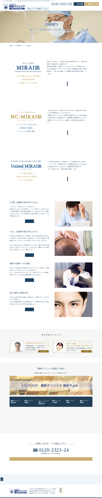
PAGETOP (4, 476)
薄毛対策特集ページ (73, 475)
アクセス (65, 485)
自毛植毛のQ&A (86, 475)
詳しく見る (29, 217)
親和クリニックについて (43, 473)
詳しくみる (67, 83)
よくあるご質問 (70, 8)
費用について (31, 475)
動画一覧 (88, 8)
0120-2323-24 (54, 446)
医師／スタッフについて (18, 475)
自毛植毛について (59, 8)
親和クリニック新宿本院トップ (17, 45)
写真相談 (80, 4)
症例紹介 (48, 8)
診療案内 (73, 473)
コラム (95, 8)
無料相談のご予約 (93, 4)
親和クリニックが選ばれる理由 (60, 473)
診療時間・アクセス (54, 475)
